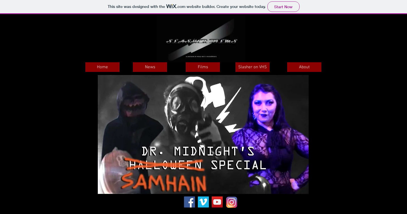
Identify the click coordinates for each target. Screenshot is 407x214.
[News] (150, 67)
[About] (304, 67)
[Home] (102, 67)
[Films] (203, 67)
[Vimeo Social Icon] (203, 201)
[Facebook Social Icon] (189, 201)
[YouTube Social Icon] (217, 201)
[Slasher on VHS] (252, 67)
